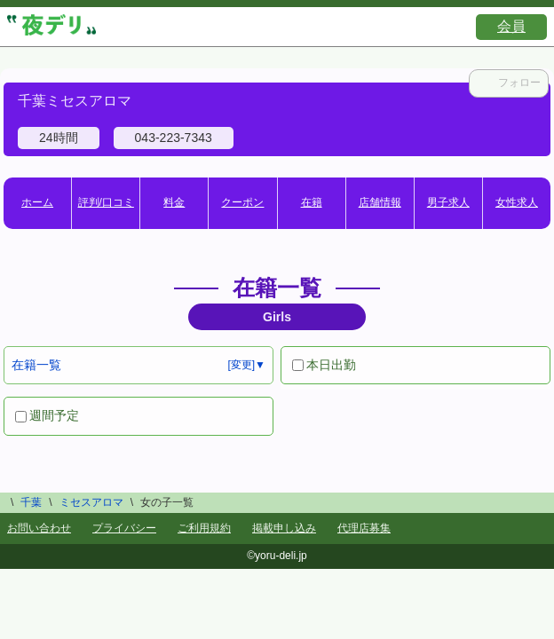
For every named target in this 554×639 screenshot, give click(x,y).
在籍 (311, 202)
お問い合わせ (39, 528)
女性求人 (516, 202)
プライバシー (124, 528)
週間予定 (47, 415)
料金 (174, 202)
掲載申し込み (284, 528)
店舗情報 (380, 202)
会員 (511, 26)
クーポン (242, 202)
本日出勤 (324, 365)
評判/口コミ (106, 202)
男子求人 (448, 202)
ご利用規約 (204, 528)
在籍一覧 (36, 365)
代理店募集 (364, 528)
